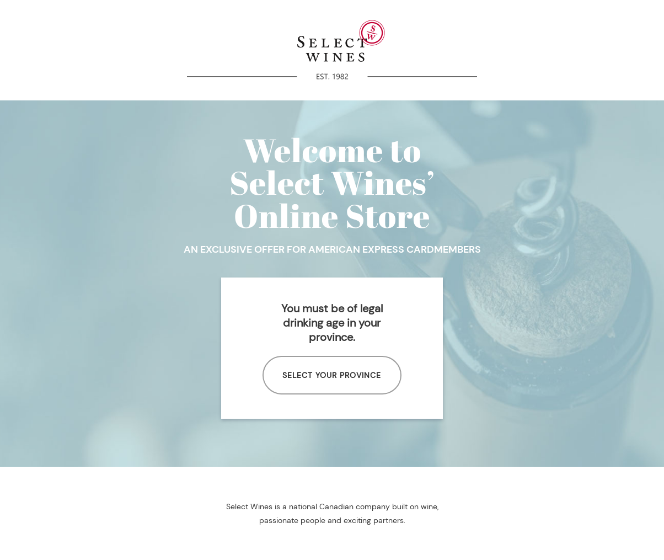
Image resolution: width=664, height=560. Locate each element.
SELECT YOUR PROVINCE (331, 375)
